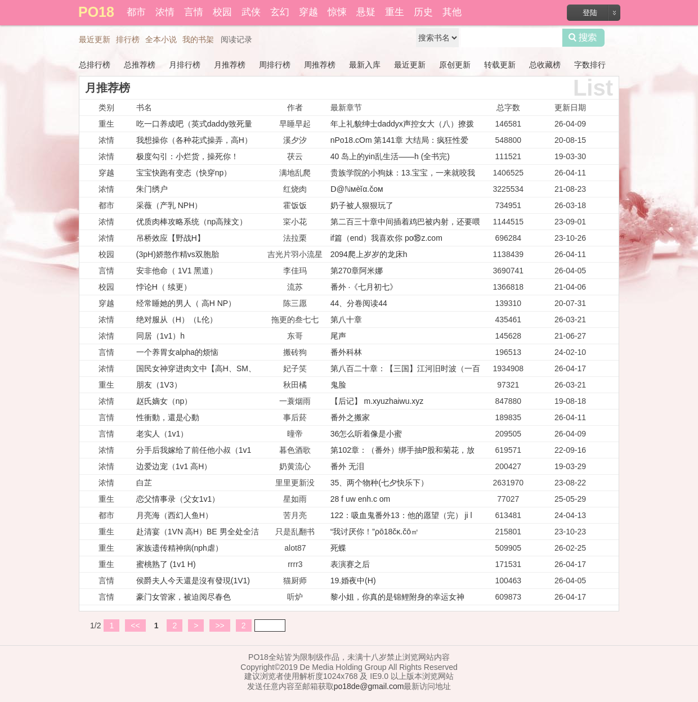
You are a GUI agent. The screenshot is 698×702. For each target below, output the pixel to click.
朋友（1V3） (159, 384)
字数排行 (590, 64)
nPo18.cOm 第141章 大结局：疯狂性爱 (399, 140)
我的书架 (198, 39)
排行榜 (128, 39)
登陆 (590, 12)
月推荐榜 (229, 64)
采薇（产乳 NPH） (169, 205)
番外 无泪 (347, 466)
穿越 (308, 12)
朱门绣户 (152, 189)
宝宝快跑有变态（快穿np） (184, 172)
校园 (222, 12)
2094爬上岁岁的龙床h (369, 254)
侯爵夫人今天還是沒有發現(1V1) (193, 580)
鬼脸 (338, 384)
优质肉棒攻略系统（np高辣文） (192, 221)
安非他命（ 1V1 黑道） (177, 270)
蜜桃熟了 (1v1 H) (166, 564)
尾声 (338, 335)
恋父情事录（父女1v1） (178, 498)
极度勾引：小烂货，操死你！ (187, 156)
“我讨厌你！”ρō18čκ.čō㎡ (374, 531)
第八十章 (346, 319)
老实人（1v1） (162, 433)
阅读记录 (236, 39)
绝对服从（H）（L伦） (176, 319)
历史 (423, 12)
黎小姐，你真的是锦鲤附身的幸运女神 (397, 596)
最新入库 (365, 64)
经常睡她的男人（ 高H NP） (186, 303)
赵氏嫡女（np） (164, 401)
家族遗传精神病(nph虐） (179, 547)
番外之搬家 (350, 417)
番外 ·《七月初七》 (364, 286)
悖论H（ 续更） (163, 286)
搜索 (583, 38)
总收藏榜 (545, 64)
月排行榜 (184, 64)
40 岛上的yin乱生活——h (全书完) (390, 156)
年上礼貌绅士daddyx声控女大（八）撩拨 (402, 123)
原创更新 (455, 64)
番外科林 (346, 352)
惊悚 (337, 12)
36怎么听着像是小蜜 (366, 433)
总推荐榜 (139, 64)
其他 (452, 12)
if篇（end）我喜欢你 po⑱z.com (386, 237)
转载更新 (500, 64)
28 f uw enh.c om (360, 498)
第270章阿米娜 (356, 270)
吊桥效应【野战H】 (170, 237)
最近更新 (94, 39)
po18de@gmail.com (369, 686)
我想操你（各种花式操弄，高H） (194, 140)
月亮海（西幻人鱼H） (174, 515)
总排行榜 (94, 64)
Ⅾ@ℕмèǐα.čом (356, 189)
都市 (136, 12)
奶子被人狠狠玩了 (361, 205)
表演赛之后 (350, 564)
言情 (193, 12)
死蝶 (338, 547)
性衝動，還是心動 (167, 417)
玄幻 (279, 12)
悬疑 (365, 12)
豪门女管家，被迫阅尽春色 (183, 596)
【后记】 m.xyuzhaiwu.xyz (377, 401)
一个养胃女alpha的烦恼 (177, 352)
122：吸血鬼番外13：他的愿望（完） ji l (401, 515)
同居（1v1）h (160, 335)
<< (135, 625)
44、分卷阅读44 (358, 303)
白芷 (144, 482)
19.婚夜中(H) (353, 580)
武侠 (251, 12)
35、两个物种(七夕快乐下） (379, 482)
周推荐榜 (319, 64)
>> (219, 625)
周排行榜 (274, 64)
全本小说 (161, 39)
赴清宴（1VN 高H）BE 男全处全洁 (197, 531)
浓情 (164, 12)
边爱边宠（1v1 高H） (174, 466)
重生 (394, 12)
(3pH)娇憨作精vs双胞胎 (177, 254)
